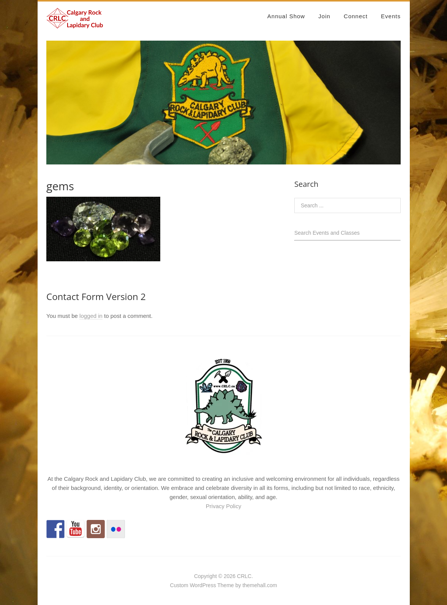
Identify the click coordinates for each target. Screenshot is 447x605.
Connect (356, 16)
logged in (91, 316)
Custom (179, 585)
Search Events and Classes (327, 233)
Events (391, 16)
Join (324, 16)
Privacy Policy (223, 506)
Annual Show (286, 16)
